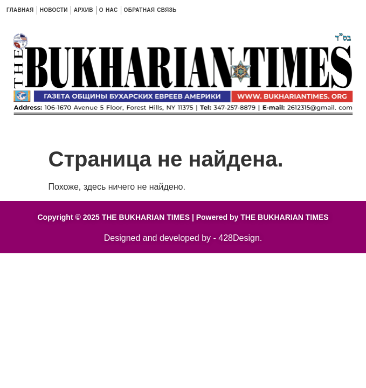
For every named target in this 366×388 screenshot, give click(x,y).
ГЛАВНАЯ (20, 10)
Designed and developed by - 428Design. (183, 237)
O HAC (108, 10)
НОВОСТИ (54, 10)
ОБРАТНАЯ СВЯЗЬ (150, 10)
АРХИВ (83, 10)
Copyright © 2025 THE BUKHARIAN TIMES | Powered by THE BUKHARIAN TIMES (182, 217)
